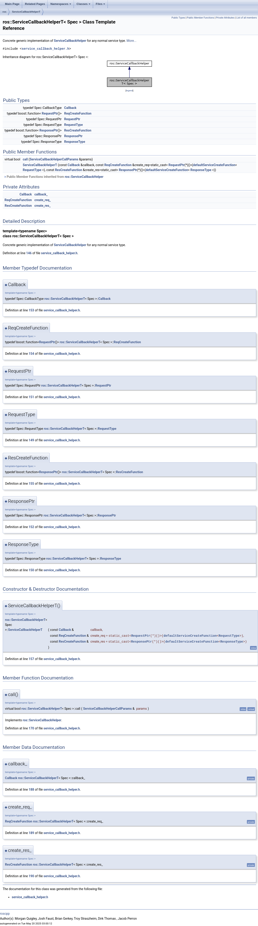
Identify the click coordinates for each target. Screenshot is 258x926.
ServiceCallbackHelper (70, 40)
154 (31, 353)
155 (31, 483)
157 (31, 659)
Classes (83, 4)
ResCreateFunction (77, 130)
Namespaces (60, 4)
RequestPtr (50, 113)
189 (31, 833)
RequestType (73, 125)
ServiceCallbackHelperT (26, 11)
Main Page (12, 4)
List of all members (246, 17)
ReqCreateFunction (77, 113)
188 (31, 789)
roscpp (5, 913)
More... (131, 40)
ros (4, 11)
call (25, 159)
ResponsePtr (49, 130)
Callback (70, 108)
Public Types (178, 17)
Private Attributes (225, 17)
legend (129, 90)
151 (31, 397)
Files (100, 4)
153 (31, 310)
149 (31, 440)
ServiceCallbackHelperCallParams (54, 159)
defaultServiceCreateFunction (214, 165)
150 (31, 570)
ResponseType (74, 141)
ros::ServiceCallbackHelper (84, 177)
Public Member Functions (200, 17)
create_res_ (42, 205)
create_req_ (42, 200)
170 (31, 728)
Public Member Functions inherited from (53, 177)
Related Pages (35, 4)
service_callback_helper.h (45, 49)
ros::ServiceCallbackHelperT (65, 299)
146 (29, 253)
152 (31, 527)
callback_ (41, 194)
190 (31, 876)
